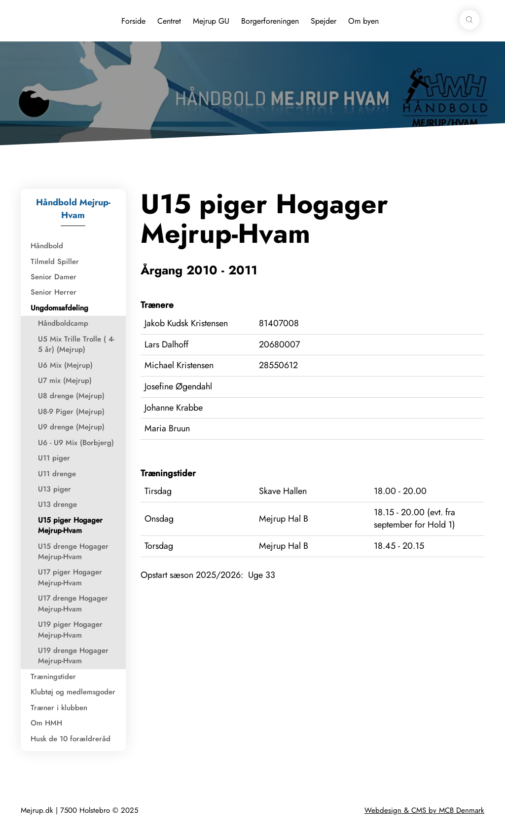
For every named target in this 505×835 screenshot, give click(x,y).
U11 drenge (57, 473)
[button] (469, 20)
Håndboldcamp (63, 323)
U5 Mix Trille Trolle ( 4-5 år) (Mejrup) (76, 344)
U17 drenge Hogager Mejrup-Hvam (73, 603)
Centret (169, 21)
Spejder (323, 21)
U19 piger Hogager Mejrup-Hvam (70, 629)
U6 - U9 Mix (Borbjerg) (76, 442)
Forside (133, 21)
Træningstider (53, 676)
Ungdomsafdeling (59, 308)
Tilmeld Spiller (55, 261)
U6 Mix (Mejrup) (65, 365)
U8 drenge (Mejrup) (71, 395)
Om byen (363, 21)
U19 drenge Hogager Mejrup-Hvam (73, 655)
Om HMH (46, 723)
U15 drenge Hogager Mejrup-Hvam (73, 551)
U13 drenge (57, 504)
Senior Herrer (53, 292)
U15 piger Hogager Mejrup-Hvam (70, 525)
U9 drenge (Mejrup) (71, 426)
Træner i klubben (59, 707)
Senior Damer (53, 276)
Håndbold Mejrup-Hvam (73, 209)
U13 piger (54, 489)
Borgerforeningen (270, 21)
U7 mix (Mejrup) (65, 380)
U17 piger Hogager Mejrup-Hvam (70, 577)
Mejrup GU (211, 21)
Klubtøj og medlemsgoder (73, 691)
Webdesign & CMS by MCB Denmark (424, 810)
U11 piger (54, 458)
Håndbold (47, 245)
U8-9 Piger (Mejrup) (71, 411)
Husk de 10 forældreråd (70, 738)
